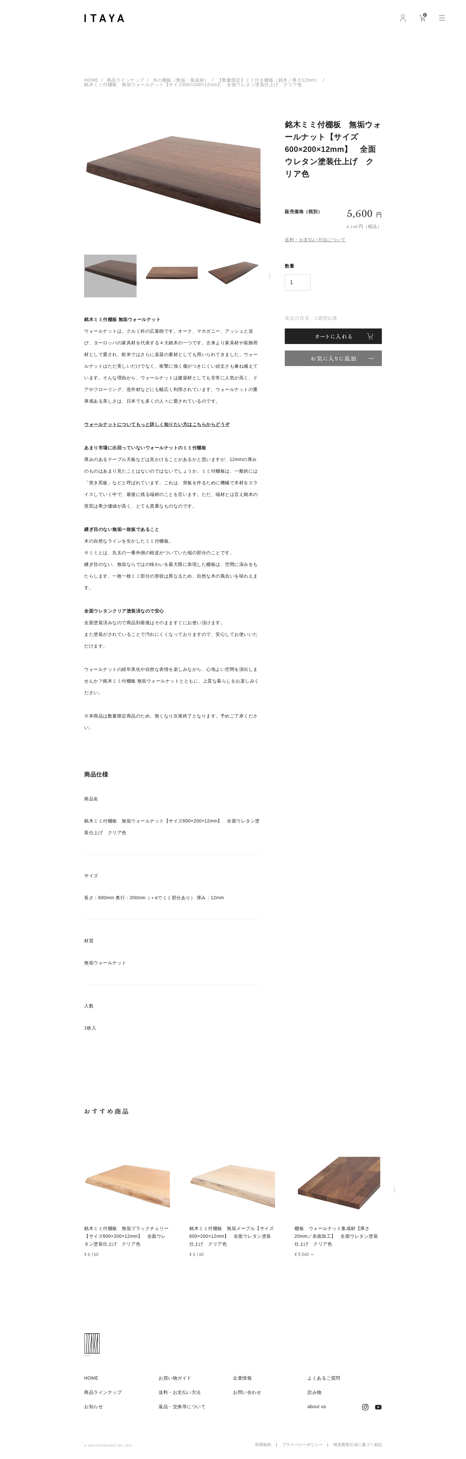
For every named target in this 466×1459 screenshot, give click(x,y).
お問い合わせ (247, 1392)
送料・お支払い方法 (180, 1392)
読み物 (314, 1392)
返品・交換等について (182, 1406)
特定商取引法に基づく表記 (357, 1444)
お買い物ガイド (175, 1378)
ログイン (403, 18)
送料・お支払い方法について (315, 239)
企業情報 (242, 1378)
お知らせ (93, 1406)
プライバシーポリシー (302, 1444)
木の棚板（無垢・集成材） (181, 80)
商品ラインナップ (125, 80)
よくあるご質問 (323, 1378)
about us (316, 1406)
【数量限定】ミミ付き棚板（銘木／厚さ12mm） (268, 80)
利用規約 (263, 1444)
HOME (91, 80)
